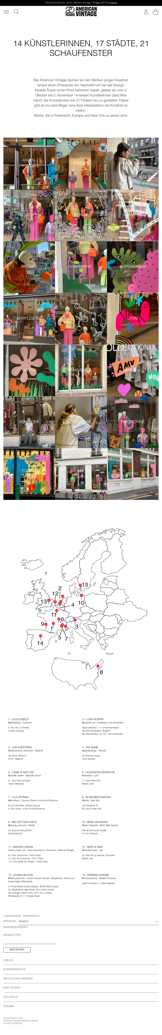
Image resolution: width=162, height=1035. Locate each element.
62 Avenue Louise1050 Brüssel (91, 757)
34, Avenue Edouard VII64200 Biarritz (20, 832)
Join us (8, 960)
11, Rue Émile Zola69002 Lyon (91, 782)
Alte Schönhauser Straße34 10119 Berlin (94, 832)
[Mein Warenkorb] (156, 12)
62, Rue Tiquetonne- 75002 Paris (24, 856)
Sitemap (8, 1006)
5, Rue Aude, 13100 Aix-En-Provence (26, 809)
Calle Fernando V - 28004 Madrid (98, 884)
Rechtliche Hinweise (18, 979)
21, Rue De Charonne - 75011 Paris (25, 859)
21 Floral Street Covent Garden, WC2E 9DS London (33, 887)
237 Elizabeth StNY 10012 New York (91, 807)
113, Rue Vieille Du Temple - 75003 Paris (28, 862)
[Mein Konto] (146, 11)
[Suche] (16, 11)
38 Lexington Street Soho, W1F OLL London (30, 893)
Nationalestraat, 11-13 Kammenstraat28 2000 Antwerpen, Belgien (100, 729)
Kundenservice (14, 969)
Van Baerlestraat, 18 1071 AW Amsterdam (102, 734)
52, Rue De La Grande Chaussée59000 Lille (98, 857)
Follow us (10, 997)
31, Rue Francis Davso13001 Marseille (19, 782)
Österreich (31, 916)
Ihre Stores (11, 988)
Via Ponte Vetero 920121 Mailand (17, 757)
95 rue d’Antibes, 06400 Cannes (24, 806)
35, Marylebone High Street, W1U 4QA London (31, 890)
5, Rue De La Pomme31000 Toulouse (18, 729)
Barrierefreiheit (15, 927)
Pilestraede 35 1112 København (24, 896)
